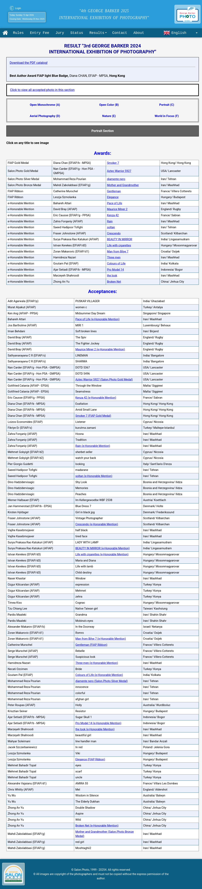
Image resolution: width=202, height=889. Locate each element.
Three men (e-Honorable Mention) (96, 663)
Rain (110, 221)
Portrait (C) (166, 105)
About (139, 33)
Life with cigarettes (119, 245)
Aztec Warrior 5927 (119, 171)
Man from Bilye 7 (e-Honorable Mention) (100, 638)
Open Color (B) (109, 105)
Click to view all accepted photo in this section (42, 90)
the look (112, 275)
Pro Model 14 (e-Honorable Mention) (98, 723)
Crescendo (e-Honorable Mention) (96, 524)
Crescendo (114, 233)
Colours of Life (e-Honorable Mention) (99, 675)
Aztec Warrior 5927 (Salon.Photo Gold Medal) (104, 379)
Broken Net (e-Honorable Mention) (96, 825)
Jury (59, 33)
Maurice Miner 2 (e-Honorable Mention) (100, 349)
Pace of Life (114, 203)
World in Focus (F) (167, 116)
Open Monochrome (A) (45, 105)
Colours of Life (116, 263)
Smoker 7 (113, 163)
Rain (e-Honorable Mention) (92, 446)
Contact (119, 33)
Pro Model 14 (115, 269)
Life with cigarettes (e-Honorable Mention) (101, 554)
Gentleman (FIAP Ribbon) (91, 645)
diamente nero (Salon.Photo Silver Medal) (101, 681)
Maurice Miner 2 (117, 209)
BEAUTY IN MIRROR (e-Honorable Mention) (102, 548)
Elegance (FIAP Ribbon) (90, 759)
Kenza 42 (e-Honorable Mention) (95, 397)
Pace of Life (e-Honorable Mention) (97, 319)
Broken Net (114, 281)
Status (76, 33)
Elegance (113, 197)
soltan (111, 227)
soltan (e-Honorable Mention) (93, 476)
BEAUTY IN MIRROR (119, 239)
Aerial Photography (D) (45, 116)
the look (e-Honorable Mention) (95, 729)
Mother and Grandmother (123, 185)
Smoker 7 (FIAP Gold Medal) (93, 416)
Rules (18, 33)
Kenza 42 (113, 215)
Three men (114, 257)
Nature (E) (109, 116)
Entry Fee (39, 33)
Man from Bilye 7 (117, 251)
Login (18, 8)
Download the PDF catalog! (29, 63)
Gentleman (114, 191)
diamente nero (116, 179)
